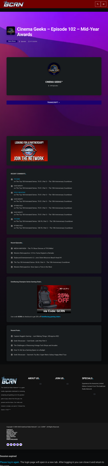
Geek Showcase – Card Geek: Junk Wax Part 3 (30, 341)
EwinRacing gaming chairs (51, 317)
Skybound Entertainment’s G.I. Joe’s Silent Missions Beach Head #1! (38, 258)
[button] (40, 384)
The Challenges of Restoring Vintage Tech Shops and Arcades (35, 345)
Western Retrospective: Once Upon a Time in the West (33, 267)
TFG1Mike (17, 179)
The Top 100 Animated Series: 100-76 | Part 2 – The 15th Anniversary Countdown (44, 221)
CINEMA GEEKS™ (54, 82)
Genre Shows (12, 41)
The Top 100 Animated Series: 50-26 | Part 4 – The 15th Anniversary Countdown (42, 262)
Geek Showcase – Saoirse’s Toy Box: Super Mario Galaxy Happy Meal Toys (40, 355)
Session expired (8, 456)
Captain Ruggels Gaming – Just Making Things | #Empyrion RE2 (36, 336)
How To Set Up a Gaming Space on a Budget (29, 350)
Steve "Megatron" (20, 192)
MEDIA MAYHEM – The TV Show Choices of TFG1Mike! (33, 248)
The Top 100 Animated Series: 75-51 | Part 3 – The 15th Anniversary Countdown (44, 181)
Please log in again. (10, 462)
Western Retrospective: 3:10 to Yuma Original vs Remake (34, 253)
